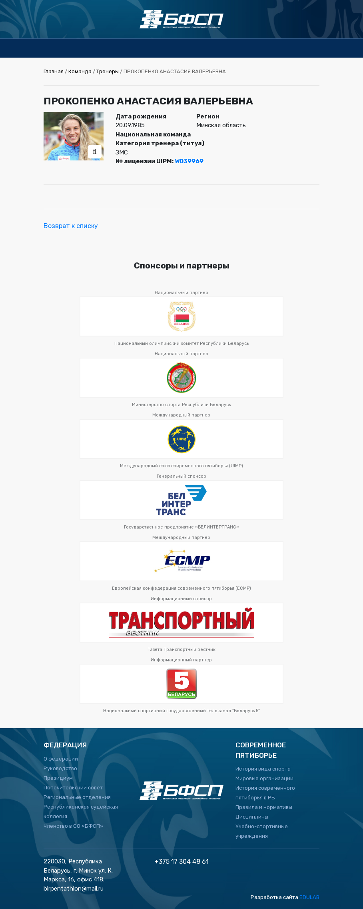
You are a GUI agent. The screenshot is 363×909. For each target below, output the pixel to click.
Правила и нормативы (263, 807)
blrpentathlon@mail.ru (74, 888)
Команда (80, 71)
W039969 (189, 161)
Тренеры (107, 71)
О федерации (61, 759)
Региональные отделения (77, 797)
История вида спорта (263, 769)
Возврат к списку (71, 226)
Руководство (60, 768)
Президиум (58, 778)
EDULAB (309, 897)
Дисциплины (251, 817)
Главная (54, 71)
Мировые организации (264, 778)
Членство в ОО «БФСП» (73, 826)
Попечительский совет (73, 788)
